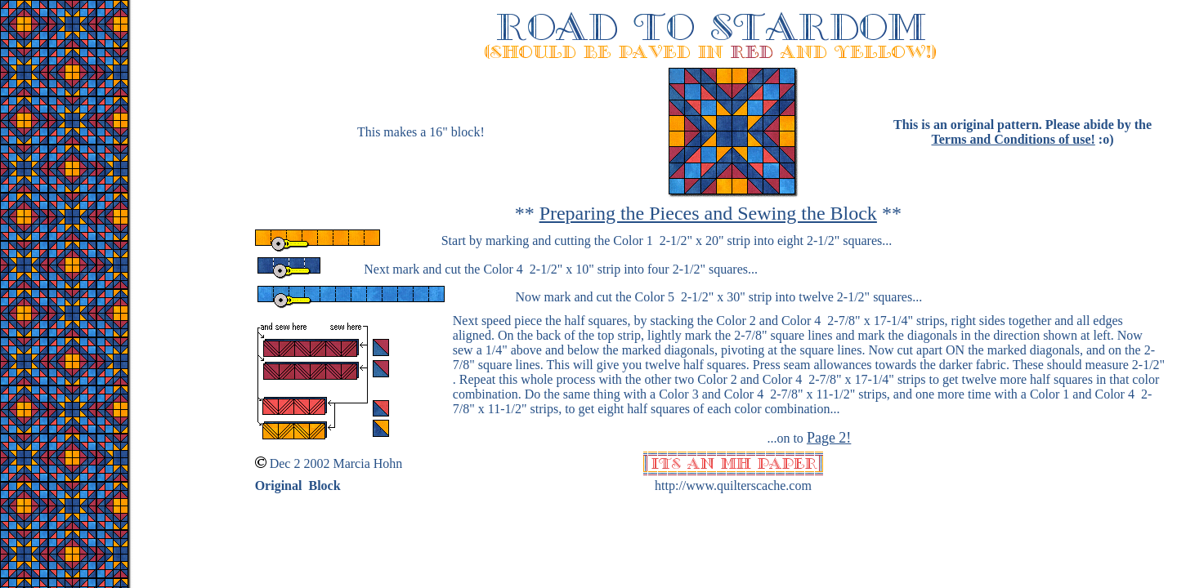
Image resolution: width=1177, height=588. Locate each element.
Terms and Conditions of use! (1012, 139)
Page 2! (829, 438)
